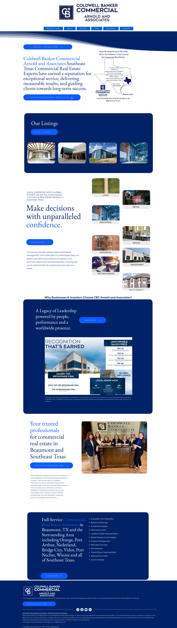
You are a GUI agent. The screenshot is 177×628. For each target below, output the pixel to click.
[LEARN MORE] (92, 320)
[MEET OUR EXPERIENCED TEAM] (51, 465)
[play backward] (29, 153)
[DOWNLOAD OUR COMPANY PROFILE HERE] (52, 97)
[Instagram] (119, 19)
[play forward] (147, 153)
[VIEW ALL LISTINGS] (44, 132)
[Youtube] (128, 19)
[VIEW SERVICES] (39, 242)
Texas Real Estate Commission (57, 613)
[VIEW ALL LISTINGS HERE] (47, 46)
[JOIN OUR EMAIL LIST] (39, 604)
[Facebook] (124, 19)
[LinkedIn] (132, 19)
